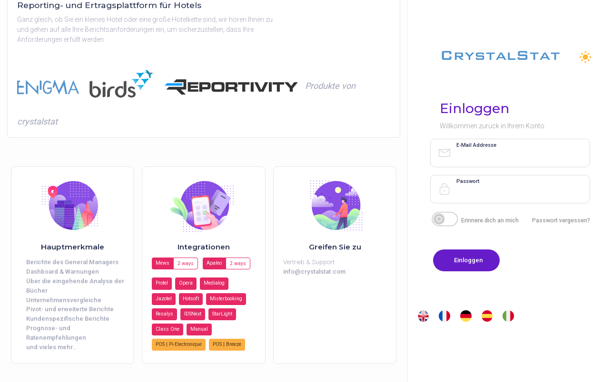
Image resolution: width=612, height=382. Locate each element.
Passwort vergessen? (561, 220)
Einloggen (468, 260)
